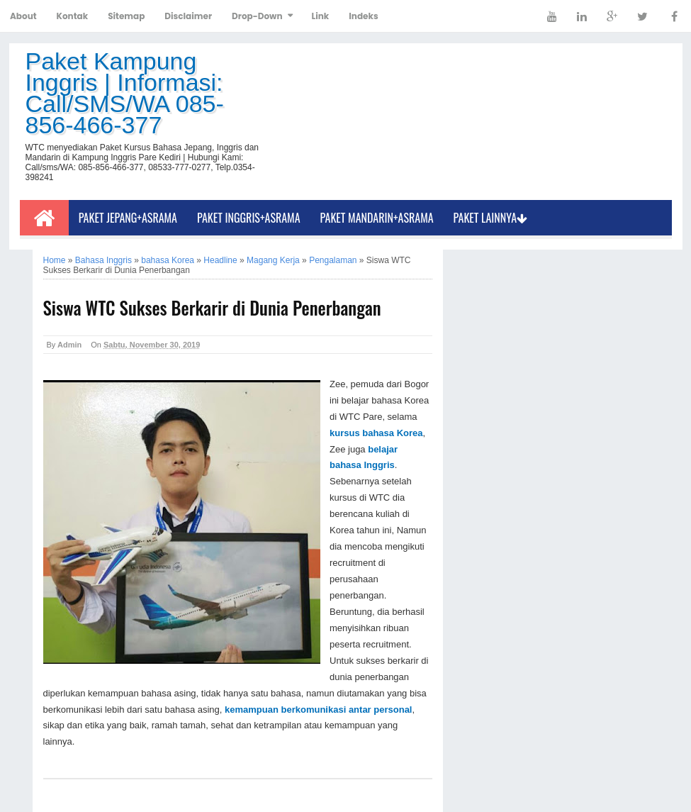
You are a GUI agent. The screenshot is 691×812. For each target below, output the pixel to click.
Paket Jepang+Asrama (128, 217)
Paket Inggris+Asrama (248, 217)
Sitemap (126, 16)
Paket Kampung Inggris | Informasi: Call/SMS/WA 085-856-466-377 (125, 93)
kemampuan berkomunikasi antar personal (318, 709)
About (23, 16)
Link (321, 16)
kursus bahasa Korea (376, 433)
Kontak (73, 16)
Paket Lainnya (491, 217)
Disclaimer (188, 16)
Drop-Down (257, 16)
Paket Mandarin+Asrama (377, 217)
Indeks (363, 16)
